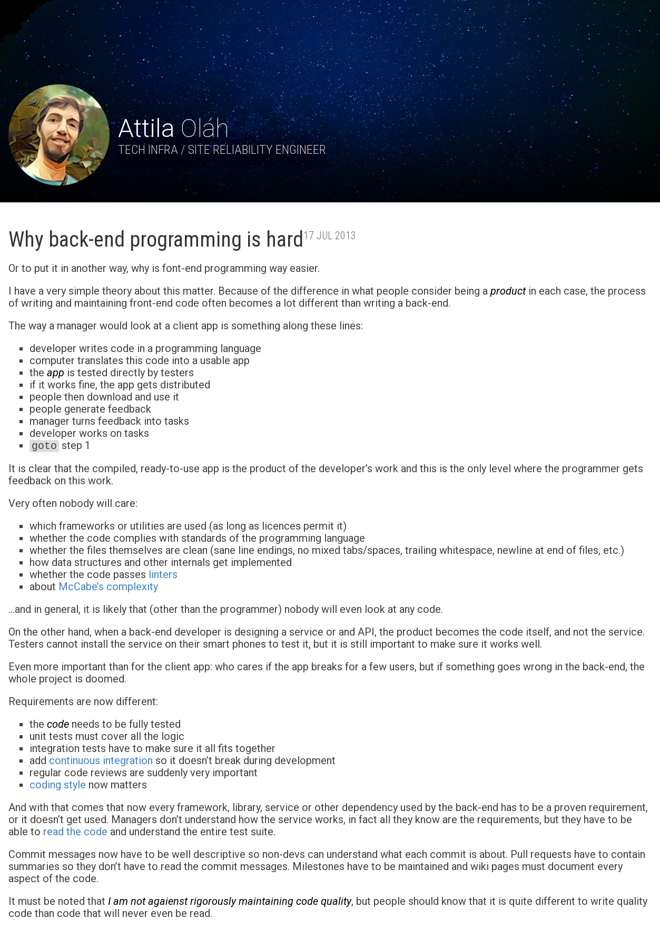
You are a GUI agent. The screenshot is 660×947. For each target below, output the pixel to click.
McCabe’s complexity (108, 586)
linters (163, 574)
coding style (57, 784)
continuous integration (101, 760)
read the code (75, 831)
